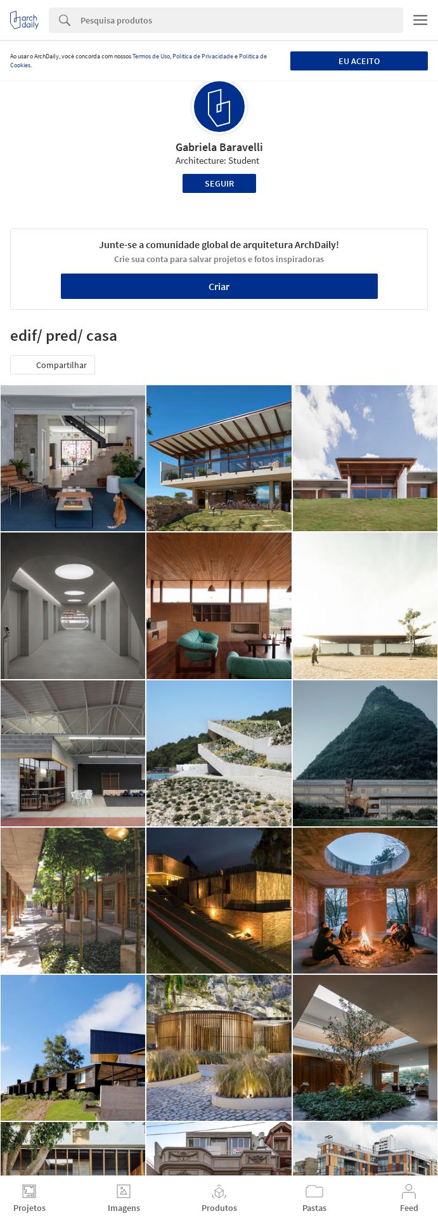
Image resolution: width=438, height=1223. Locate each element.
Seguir (219, 183)
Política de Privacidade (202, 56)
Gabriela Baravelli (219, 147)
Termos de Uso (151, 56)
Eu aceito (359, 61)
